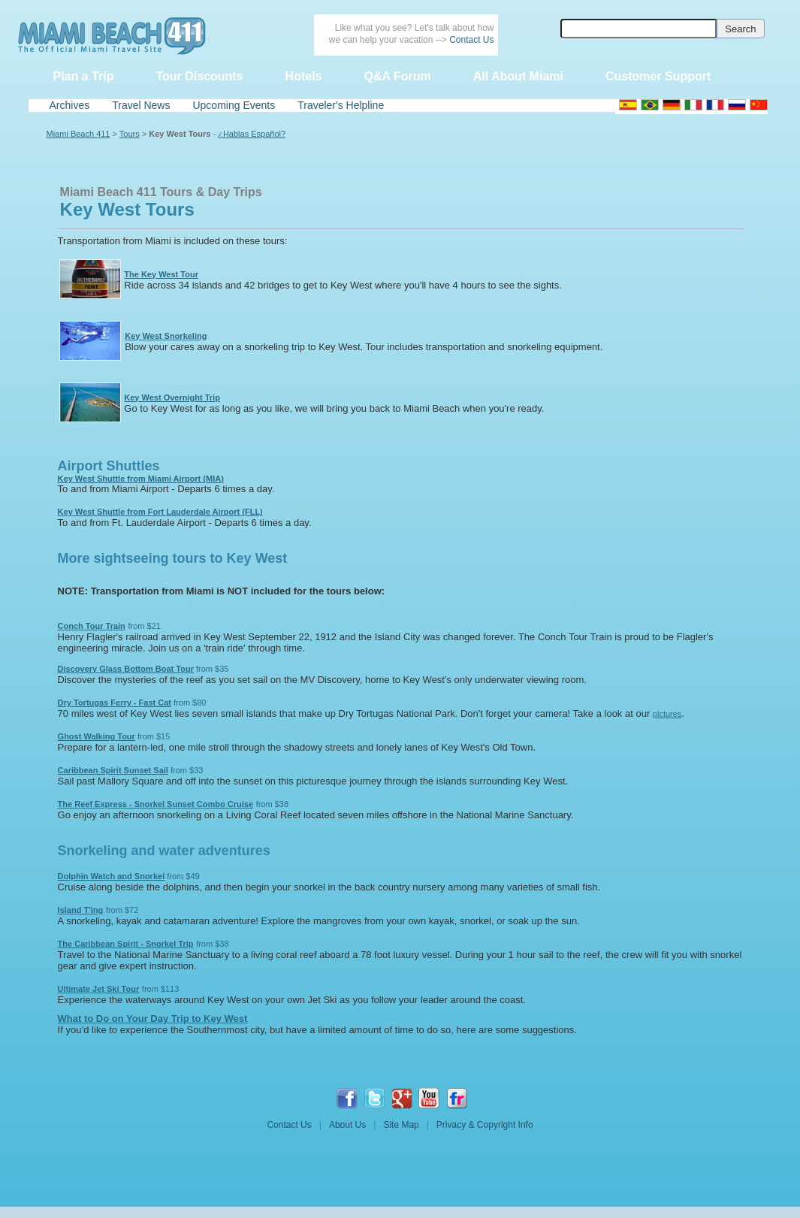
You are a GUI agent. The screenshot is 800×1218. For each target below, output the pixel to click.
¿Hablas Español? (251, 133)
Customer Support (658, 76)
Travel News (141, 105)
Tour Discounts (199, 76)
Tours (129, 133)
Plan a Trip (83, 76)
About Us (347, 1125)
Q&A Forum (397, 76)
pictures (667, 713)
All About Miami (518, 76)
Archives (70, 105)
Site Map (400, 1125)
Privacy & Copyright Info (484, 1125)
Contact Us (471, 40)
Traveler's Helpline (340, 105)
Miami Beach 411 (78, 133)
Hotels (303, 76)
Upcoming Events (233, 105)
